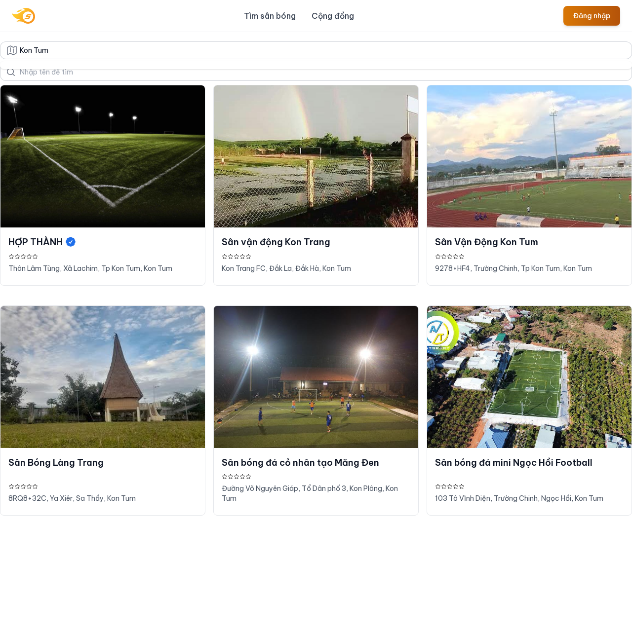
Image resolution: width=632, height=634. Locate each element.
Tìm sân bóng (270, 16)
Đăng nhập (591, 15)
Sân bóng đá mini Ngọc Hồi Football (513, 462)
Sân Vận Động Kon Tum (486, 242)
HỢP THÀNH (42, 242)
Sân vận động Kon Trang (276, 242)
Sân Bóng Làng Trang (56, 462)
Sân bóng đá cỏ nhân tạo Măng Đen (300, 462)
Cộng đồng (333, 16)
